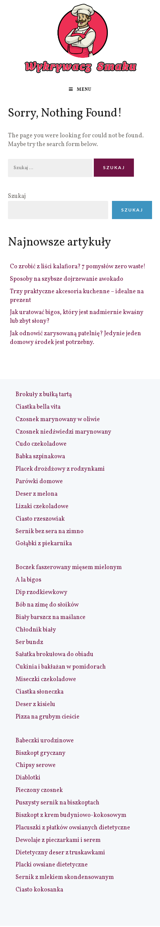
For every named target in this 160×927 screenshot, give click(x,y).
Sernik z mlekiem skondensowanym (65, 877)
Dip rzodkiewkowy (41, 592)
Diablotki (28, 778)
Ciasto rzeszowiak (40, 519)
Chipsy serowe (36, 765)
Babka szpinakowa (40, 457)
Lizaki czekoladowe (42, 506)
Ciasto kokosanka (39, 890)
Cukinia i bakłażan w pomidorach (61, 667)
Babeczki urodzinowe (45, 741)
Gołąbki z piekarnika (44, 544)
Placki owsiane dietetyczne (52, 865)
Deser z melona (36, 494)
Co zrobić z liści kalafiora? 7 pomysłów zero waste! (78, 267)
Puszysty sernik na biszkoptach (57, 803)
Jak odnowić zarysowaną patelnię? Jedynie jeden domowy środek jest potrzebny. (75, 338)
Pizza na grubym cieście (47, 717)
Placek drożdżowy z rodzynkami (60, 469)
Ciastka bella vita (38, 407)
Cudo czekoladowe (41, 444)
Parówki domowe (39, 481)
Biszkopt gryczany (40, 753)
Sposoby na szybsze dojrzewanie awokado (66, 279)
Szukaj (17, 196)
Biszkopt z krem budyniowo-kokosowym (71, 815)
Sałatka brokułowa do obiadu (54, 654)
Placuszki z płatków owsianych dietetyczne (73, 828)
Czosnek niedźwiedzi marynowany (63, 432)
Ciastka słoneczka (40, 692)
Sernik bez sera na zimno (50, 531)
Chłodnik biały (36, 630)
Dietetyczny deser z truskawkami (60, 853)
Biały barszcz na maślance (50, 617)
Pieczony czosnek (39, 790)
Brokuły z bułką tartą (44, 394)
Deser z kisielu (35, 704)
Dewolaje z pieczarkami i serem (58, 840)
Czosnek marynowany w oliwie (58, 419)
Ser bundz (29, 642)
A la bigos (28, 580)
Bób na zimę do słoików (47, 605)
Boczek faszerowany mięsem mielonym (69, 567)
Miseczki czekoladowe (46, 679)
